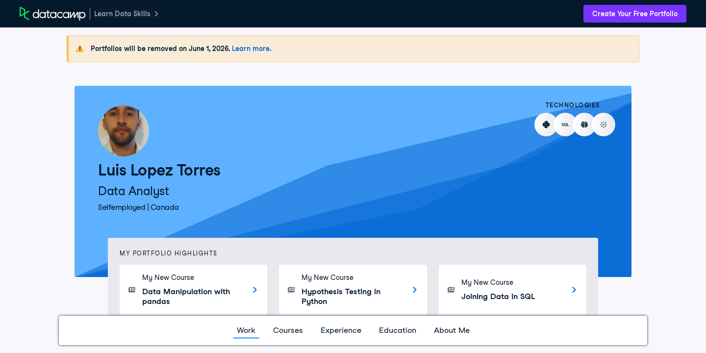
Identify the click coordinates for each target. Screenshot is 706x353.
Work (246, 330)
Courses (288, 330)
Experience (341, 330)
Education (397, 330)
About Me (452, 330)
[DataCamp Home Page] (53, 14)
